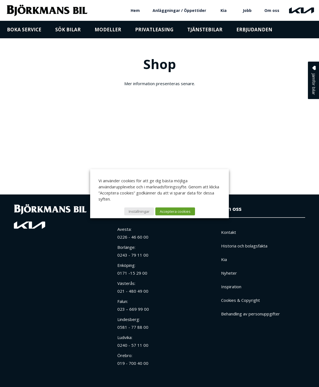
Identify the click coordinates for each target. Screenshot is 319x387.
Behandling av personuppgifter (250, 314)
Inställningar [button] (139, 211)
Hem (135, 10)
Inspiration (231, 286)
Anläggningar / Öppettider (179, 10)
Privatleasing (154, 31)
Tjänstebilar (204, 31)
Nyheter (229, 273)
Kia (224, 10)
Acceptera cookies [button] (175, 211)
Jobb (247, 10)
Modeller (108, 31)
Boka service (24, 31)
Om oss (271, 10)
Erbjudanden (254, 31)
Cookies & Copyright (240, 300)
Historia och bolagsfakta (244, 246)
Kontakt (228, 232)
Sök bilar (68, 31)
